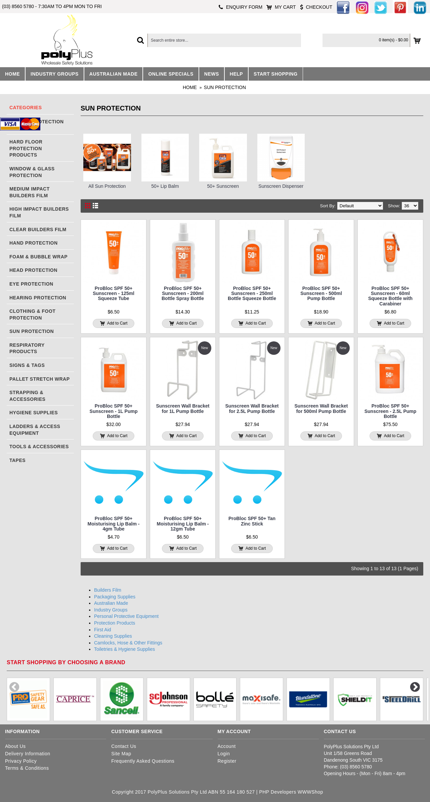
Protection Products (114, 623)
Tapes (17, 460)
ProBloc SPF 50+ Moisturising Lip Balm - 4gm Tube (114, 524)
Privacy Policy (21, 761)
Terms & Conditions (27, 768)
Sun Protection (225, 87)
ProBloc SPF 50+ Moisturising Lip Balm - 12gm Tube (183, 524)
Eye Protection (31, 284)
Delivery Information (27, 753)
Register (227, 761)
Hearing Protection (37, 297)
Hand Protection (33, 243)
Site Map (121, 753)
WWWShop (310, 792)
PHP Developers (277, 792)
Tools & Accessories (39, 446)
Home (190, 87)
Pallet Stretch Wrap (39, 379)
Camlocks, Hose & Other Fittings (128, 642)
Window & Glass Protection (32, 172)
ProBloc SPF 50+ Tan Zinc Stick (251, 521)
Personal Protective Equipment (126, 616)
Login (224, 753)
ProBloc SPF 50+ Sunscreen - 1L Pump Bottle (114, 411)
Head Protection (33, 270)
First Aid (102, 629)
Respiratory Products (27, 348)
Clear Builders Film (38, 229)
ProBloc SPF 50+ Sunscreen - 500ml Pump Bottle (321, 293)
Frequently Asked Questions (142, 761)
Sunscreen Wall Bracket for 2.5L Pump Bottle (252, 408)
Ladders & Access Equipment (34, 430)
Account (227, 746)
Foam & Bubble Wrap (38, 256)
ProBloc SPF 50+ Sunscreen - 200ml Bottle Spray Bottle (183, 293)
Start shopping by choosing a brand (66, 662)
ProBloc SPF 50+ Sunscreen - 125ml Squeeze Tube (113, 293)
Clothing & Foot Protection (32, 314)
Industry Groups (111, 610)
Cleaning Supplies (113, 636)
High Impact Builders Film (39, 212)
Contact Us (123, 746)
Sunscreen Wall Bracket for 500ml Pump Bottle (321, 408)
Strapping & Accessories (27, 396)
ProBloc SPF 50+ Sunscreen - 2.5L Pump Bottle (390, 411)
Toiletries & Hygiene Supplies (124, 649)
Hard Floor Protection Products (25, 148)
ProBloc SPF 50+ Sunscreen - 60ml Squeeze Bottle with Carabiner (390, 296)
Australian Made (111, 603)
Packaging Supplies (114, 596)
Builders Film (107, 590)
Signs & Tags (27, 365)
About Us (15, 746)
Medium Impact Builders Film (29, 192)
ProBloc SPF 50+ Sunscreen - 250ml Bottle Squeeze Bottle (252, 293)
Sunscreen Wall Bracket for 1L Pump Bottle (183, 408)
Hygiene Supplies (33, 412)
